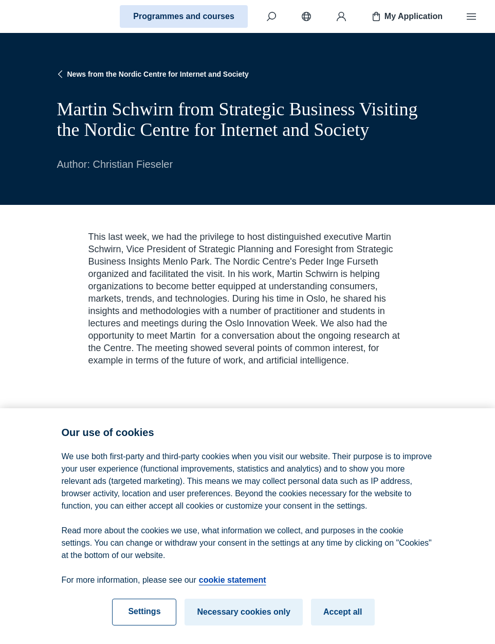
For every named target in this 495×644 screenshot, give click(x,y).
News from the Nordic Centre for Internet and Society (152, 74)
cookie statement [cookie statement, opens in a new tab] (232, 583)
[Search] (271, 16)
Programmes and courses (183, 16)
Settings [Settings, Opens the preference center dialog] (144, 614)
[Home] (44, 16)
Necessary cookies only (243, 615)
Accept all (342, 615)
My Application (406, 16)
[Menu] (471, 16)
